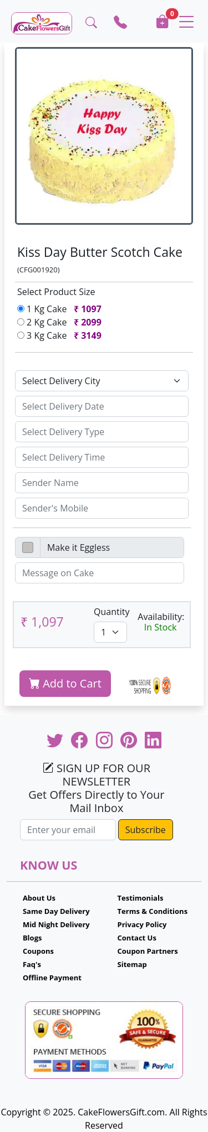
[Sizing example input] (102, 406)
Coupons (38, 951)
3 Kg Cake (61, 335)
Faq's (32, 964)
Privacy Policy (142, 924)
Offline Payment (52, 978)
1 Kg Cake (61, 309)
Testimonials (141, 898)
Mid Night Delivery (56, 924)
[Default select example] (102, 380)
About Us (39, 898)
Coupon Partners (148, 951)
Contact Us (137, 938)
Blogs (32, 938)
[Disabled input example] (112, 547)
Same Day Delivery (56, 911)
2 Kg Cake (61, 322)
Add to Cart (65, 683)
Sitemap (132, 964)
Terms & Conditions (153, 911)
